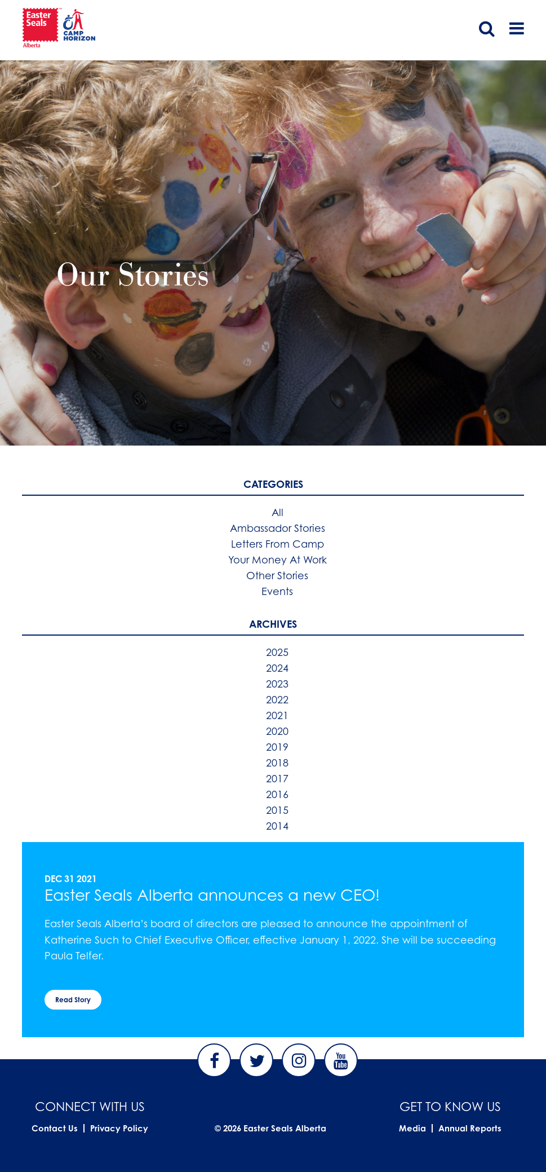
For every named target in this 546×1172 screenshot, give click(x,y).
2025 (277, 652)
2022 (277, 699)
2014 (277, 825)
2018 (277, 762)
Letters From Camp (277, 543)
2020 (277, 731)
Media (412, 1128)
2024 (277, 668)
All (277, 512)
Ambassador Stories (277, 528)
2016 (277, 794)
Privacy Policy (119, 1128)
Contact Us (55, 1128)
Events (277, 591)
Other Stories (277, 575)
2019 (277, 747)
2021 (277, 715)
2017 (277, 778)
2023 (277, 683)
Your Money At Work (277, 559)
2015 (277, 810)
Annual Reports (469, 1128)
